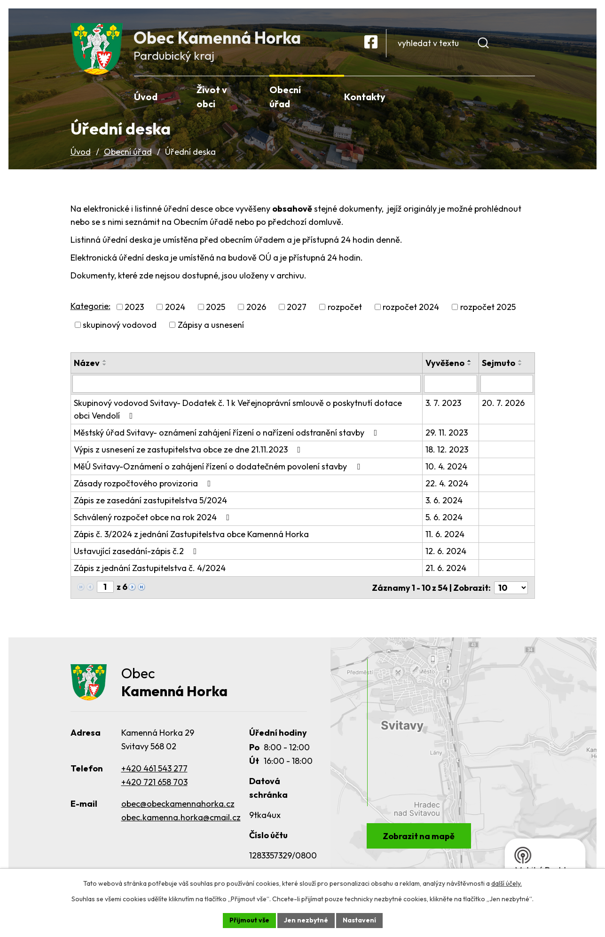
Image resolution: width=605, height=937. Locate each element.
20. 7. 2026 (503, 404)
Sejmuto (498, 364)
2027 (296, 308)
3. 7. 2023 (443, 404)
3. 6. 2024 (444, 502)
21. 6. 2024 (445, 569)
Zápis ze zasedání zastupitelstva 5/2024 (150, 502)
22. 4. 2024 (446, 485)
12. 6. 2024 (445, 553)
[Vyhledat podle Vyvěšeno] (450, 386)
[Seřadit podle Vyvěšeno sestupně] (469, 366)
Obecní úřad (128, 153)
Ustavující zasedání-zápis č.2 (137, 553)
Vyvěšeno (444, 364)
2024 (175, 308)
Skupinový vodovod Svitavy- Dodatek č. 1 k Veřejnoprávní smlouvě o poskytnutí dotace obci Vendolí (238, 411)
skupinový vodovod (120, 326)
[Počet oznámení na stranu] (511, 589)
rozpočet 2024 (411, 308)
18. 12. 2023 (446, 451)
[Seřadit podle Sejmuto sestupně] (520, 366)
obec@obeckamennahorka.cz (178, 806)
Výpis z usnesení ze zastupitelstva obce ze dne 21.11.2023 (189, 451)
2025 (215, 308)
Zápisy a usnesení (211, 326)
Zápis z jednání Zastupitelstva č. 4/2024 (150, 569)
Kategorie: (90, 307)
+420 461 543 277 (154, 770)
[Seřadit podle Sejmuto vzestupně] (520, 363)
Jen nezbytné (306, 920)
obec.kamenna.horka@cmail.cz (181, 819)
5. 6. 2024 (444, 519)
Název (87, 364)
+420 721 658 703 (154, 783)
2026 (256, 308)
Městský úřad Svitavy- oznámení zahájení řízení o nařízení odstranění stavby (227, 434)
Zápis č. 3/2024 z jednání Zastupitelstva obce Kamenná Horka (191, 536)
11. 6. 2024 (444, 536)
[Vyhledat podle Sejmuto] (506, 386)
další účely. (506, 883)
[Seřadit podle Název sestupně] (105, 366)
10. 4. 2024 (446, 468)
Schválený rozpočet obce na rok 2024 (154, 519)
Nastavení (359, 920)
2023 (134, 308)
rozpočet (345, 308)
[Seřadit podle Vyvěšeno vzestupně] (469, 363)
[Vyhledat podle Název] (246, 386)
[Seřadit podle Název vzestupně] (105, 363)
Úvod (81, 153)
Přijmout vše (249, 920)
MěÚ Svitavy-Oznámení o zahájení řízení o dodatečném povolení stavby (219, 468)
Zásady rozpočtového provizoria (144, 485)
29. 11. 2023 (446, 434)
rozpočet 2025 (488, 308)
